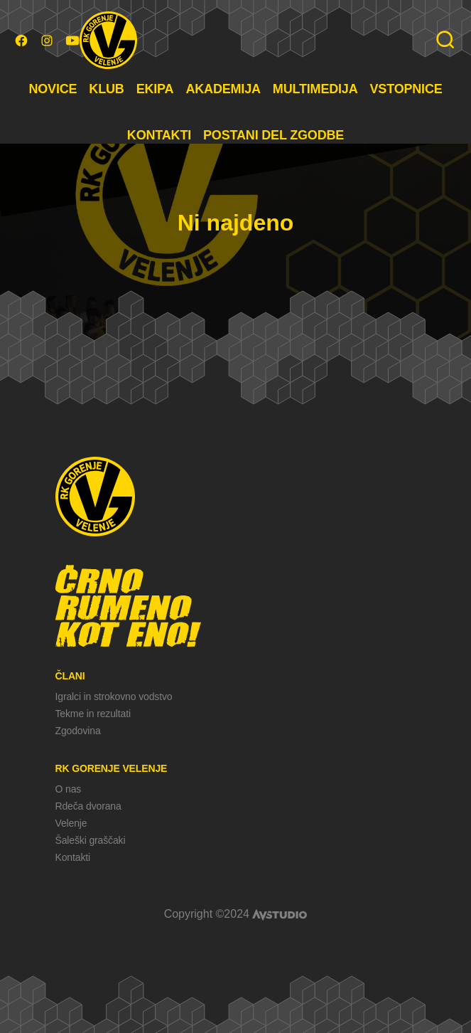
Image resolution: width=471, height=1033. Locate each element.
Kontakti (72, 857)
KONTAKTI (159, 135)
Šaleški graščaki (90, 840)
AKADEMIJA (222, 89)
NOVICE (52, 89)
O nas (68, 789)
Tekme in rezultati (93, 713)
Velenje (71, 823)
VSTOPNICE (406, 89)
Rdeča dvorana (88, 806)
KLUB (106, 89)
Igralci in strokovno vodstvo (114, 696)
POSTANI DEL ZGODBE (273, 135)
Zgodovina (78, 730)
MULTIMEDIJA (315, 89)
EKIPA (155, 89)
